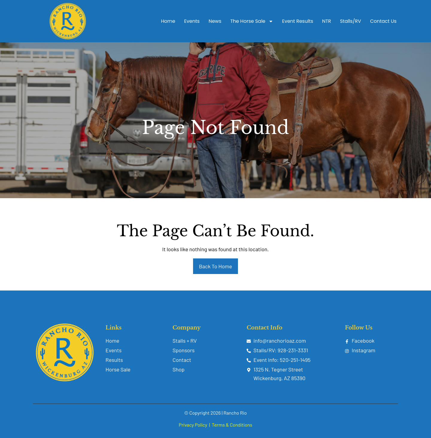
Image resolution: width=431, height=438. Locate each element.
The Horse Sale (251, 21)
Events (192, 21)
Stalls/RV (350, 21)
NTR (326, 21)
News (215, 21)
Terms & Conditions (232, 425)
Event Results (297, 21)
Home (168, 21)
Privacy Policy (193, 425)
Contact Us (383, 21)
